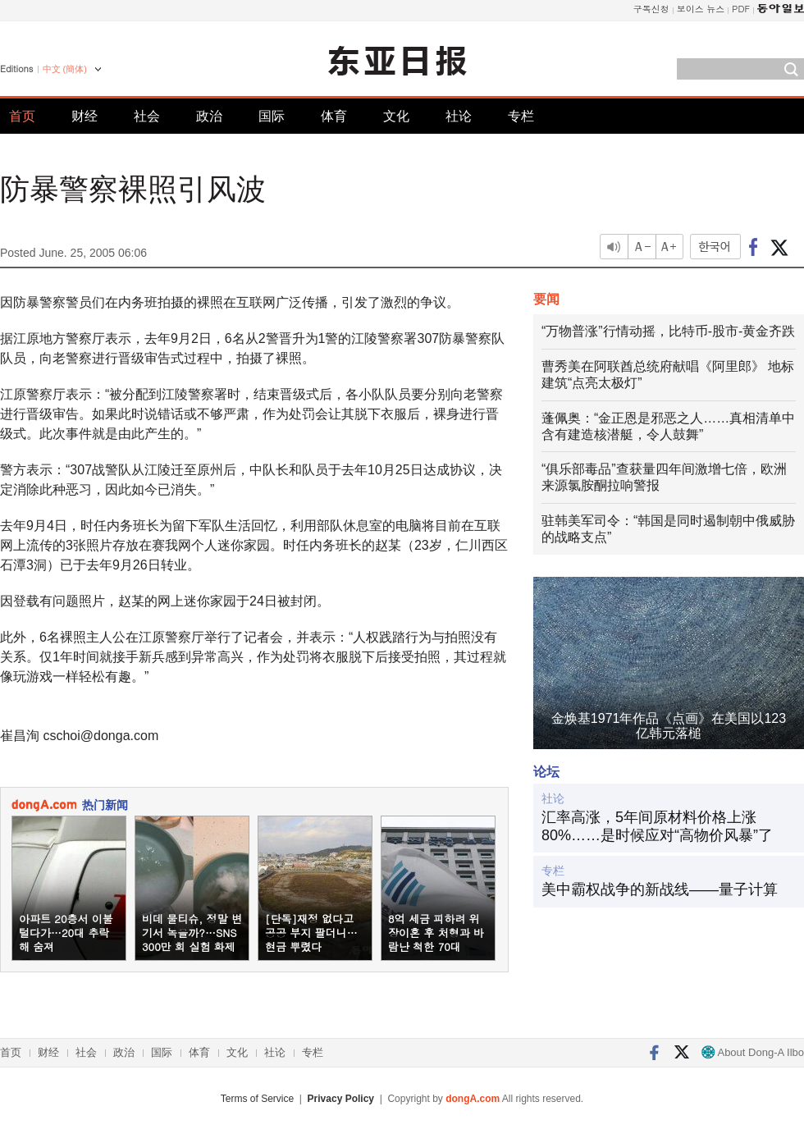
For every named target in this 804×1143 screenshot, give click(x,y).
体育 (334, 116)
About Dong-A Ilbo (752, 1052)
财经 (84, 116)
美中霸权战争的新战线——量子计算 (659, 889)
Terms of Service (257, 1098)
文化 (396, 116)
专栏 (521, 116)
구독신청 (651, 8)
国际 (271, 116)
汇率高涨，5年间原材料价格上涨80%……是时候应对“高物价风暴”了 (657, 826)
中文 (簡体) (65, 69)
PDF (741, 8)
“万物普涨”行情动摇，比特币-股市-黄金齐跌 (668, 331)
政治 (209, 116)
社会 (147, 116)
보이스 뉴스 (701, 8)
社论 (458, 116)
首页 (22, 116)
